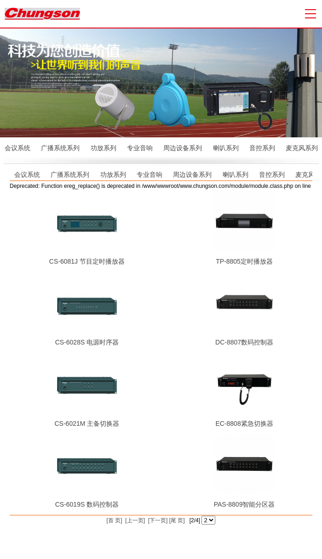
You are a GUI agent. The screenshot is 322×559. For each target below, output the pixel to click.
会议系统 (17, 148)
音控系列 (262, 148)
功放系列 (103, 148)
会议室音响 (167, 546)
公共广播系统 (281, 537)
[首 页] (114, 520)
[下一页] (156, 520)
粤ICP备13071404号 (178, 537)
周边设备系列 (182, 148)
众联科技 (247, 537)
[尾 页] (175, 520)
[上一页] (134, 520)
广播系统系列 (60, 148)
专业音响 (140, 148)
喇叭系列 (226, 148)
